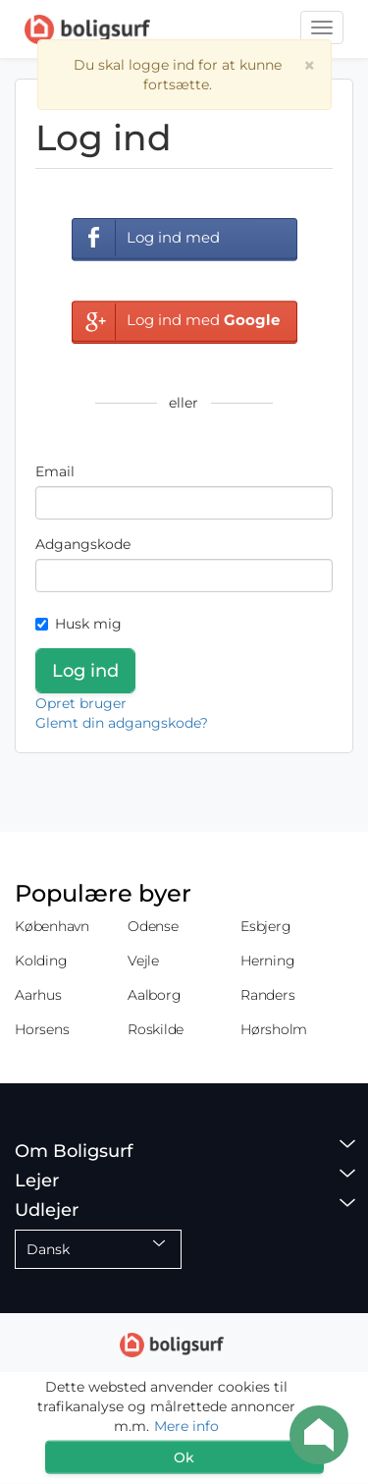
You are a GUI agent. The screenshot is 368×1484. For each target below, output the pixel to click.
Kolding (41, 960)
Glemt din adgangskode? (121, 723)
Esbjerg (265, 926)
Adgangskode (83, 544)
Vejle (143, 960)
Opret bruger (81, 703)
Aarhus (38, 995)
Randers (267, 995)
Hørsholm (273, 1029)
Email (55, 471)
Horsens (42, 1029)
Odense (153, 926)
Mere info (186, 1426)
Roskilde (156, 1029)
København (52, 926)
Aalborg (154, 995)
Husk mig (78, 623)
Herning (267, 960)
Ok (184, 1457)
